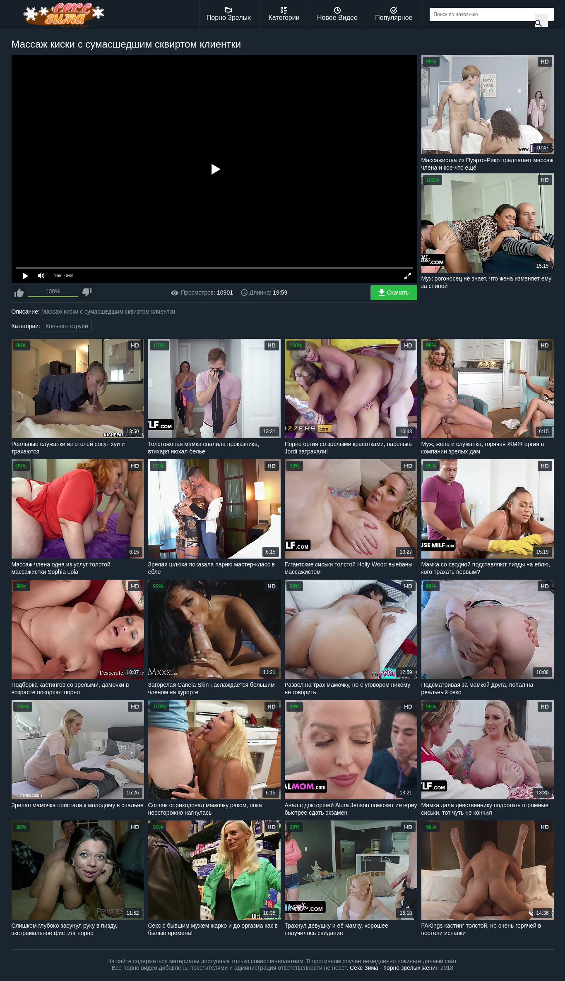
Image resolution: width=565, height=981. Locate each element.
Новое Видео (337, 14)
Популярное (393, 14)
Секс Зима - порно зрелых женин (394, 967)
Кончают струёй (67, 326)
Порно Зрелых (229, 14)
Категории (284, 14)
